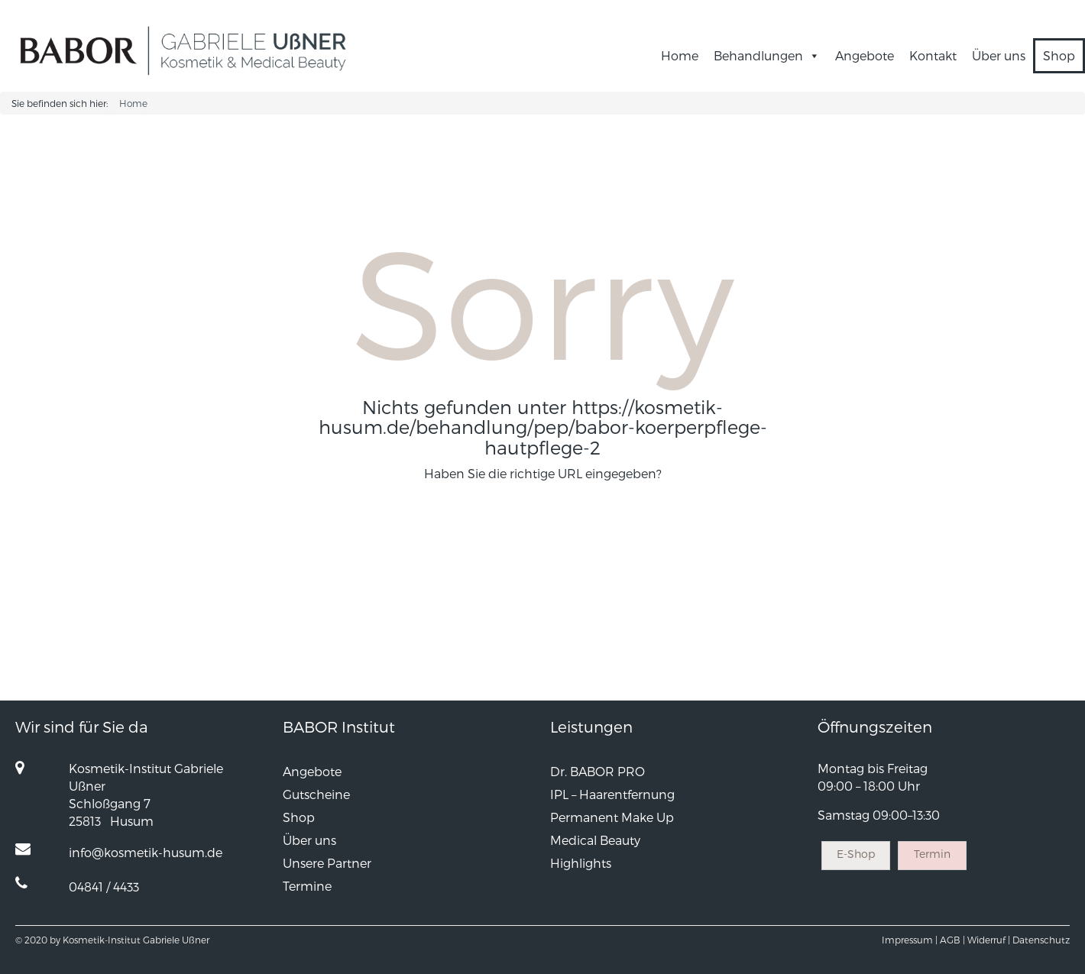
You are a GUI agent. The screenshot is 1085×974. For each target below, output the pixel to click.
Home (679, 55)
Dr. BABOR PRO (597, 771)
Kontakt (933, 55)
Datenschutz (1041, 939)
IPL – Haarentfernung (612, 794)
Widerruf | (988, 939)
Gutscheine (316, 794)
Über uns (998, 55)
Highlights (580, 863)
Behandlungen (767, 55)
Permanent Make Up (612, 817)
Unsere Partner (327, 863)
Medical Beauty (595, 840)
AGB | (952, 939)
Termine (307, 886)
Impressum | (910, 939)
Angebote (864, 55)
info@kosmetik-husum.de (145, 852)
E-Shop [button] (856, 853)
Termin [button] (932, 853)
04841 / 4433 (104, 886)
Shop (1059, 55)
